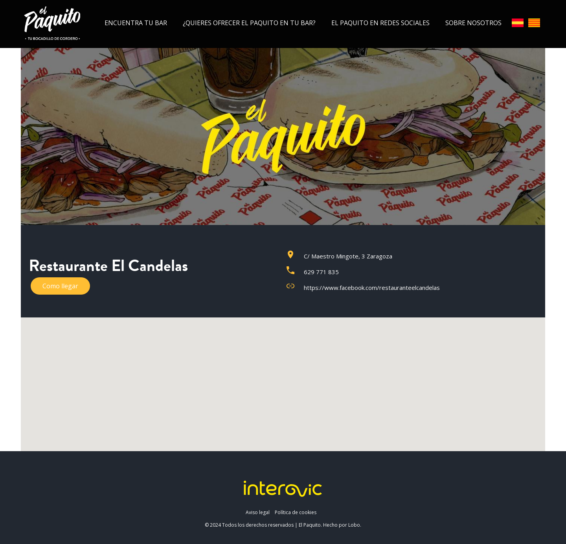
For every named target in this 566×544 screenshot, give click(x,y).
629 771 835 (321, 272)
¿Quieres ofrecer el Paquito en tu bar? (249, 22)
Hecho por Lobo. (342, 525)
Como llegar (60, 286)
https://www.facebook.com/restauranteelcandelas (372, 287)
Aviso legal (258, 512)
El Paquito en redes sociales (380, 22)
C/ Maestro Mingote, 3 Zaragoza (348, 256)
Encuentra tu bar (136, 22)
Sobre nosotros (473, 22)
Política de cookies (295, 512)
